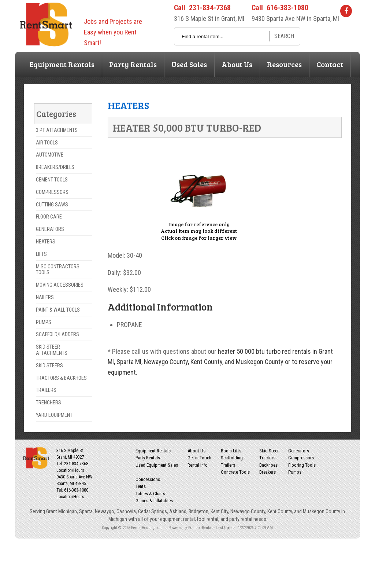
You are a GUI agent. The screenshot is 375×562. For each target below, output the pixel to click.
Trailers (228, 465)
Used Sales (189, 64)
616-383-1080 (287, 7)
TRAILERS (46, 390)
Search (284, 36)
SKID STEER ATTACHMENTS (51, 350)
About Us (237, 64)
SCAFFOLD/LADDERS (57, 334)
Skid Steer (269, 450)
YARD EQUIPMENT (54, 415)
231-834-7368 (210, 7)
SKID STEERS (49, 365)
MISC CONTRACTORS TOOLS (57, 270)
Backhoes (268, 465)
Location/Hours (70, 470)
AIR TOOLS (47, 143)
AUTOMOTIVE (49, 155)
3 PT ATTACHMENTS (57, 130)
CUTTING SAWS (52, 204)
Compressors (301, 457)
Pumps (294, 472)
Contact (329, 64)
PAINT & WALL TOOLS (58, 310)
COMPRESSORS (52, 192)
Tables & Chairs (150, 493)
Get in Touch (199, 457)
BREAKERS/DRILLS (55, 167)
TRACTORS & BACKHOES (61, 378)
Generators (298, 450)
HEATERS (45, 242)
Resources (284, 64)
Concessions (147, 479)
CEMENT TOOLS (52, 180)
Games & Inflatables (154, 500)
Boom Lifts (231, 450)
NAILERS (45, 297)
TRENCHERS (48, 402)
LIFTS (41, 254)
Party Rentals (133, 64)
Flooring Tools (302, 465)
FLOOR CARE (49, 217)
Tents (140, 486)
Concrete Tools (235, 472)
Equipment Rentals (61, 64)
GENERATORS (50, 229)
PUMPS (43, 322)
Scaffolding (232, 457)
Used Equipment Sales (156, 465)
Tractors (267, 457)
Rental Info (198, 465)
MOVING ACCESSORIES (59, 285)
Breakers (267, 472)
